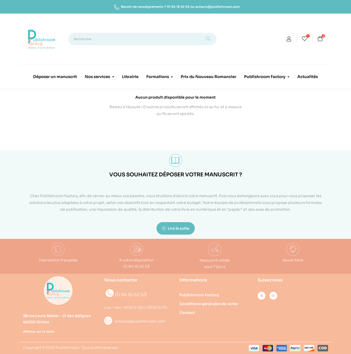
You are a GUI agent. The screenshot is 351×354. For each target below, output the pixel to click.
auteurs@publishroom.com (217, 7)
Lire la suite (175, 228)
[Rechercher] (175, 126)
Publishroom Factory (199, 295)
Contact (187, 312)
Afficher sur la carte (38, 331)
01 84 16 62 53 (178, 7)
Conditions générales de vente (208, 303)
